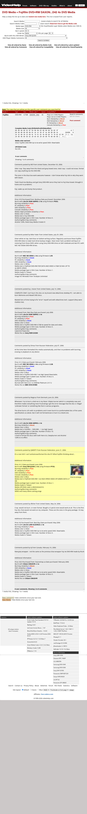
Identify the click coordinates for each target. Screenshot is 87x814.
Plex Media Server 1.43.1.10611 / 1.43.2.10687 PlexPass (63, 630)
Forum (25, 6)
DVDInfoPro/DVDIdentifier (41, 128)
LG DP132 (56, 680)
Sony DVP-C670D (59, 670)
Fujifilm (5, 115)
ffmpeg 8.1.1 (57, 637)
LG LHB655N (57, 661)
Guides (54, 6)
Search (10, 686)
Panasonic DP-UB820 (60, 683)
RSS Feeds (58, 686)
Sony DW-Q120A (29, 466)
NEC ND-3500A (28, 364)
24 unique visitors (13, 629)
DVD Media (9, 12)
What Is (62, 6)
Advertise (43, 686)
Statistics (66, 686)
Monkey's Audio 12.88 (33, 648)
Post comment (75, 120)
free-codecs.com (47, 694)
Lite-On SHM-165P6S (30, 423)
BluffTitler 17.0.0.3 (59, 623)
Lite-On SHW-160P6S (30, 201)
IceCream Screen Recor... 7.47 (36, 628)
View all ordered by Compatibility (41, 47)
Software (33, 6)
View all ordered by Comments (16, 47)
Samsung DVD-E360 (60, 667)
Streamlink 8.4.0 (32, 642)
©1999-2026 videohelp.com (44, 698)
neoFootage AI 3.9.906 (60, 643)
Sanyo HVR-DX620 (59, 677)
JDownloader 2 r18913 (60, 646)
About (70, 6)
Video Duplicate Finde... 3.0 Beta (63, 626)
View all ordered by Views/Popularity (69, 47)
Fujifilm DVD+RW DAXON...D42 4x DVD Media (47, 12)
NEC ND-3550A (28, 256)
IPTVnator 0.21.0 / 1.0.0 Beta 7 (36, 639)
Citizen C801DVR (29, 564)
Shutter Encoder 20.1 (60, 640)
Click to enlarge (77, 476)
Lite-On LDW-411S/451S (31, 525)
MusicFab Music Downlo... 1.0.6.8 (37, 631)
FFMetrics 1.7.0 (31, 651)
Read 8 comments (76, 114)
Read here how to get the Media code (63, 24)
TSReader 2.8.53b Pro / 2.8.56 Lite (64, 620)
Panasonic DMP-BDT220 (61, 674)
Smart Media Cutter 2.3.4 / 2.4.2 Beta (38, 645)
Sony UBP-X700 (58, 655)
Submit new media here (37, 17)
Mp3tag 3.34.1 (31, 625)
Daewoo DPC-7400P (60, 658)
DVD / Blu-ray (44, 6)
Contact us (18, 686)
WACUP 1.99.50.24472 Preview (63, 634)
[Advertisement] (42, 74)
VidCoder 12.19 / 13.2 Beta (62, 649)
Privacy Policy (28, 686)
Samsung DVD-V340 (60, 664)
